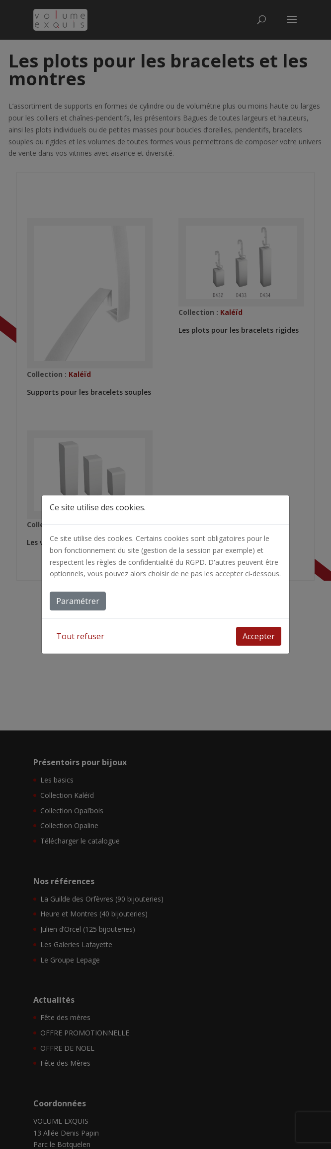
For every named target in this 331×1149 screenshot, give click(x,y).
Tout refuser (80, 636)
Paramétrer (77, 601)
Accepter (259, 636)
